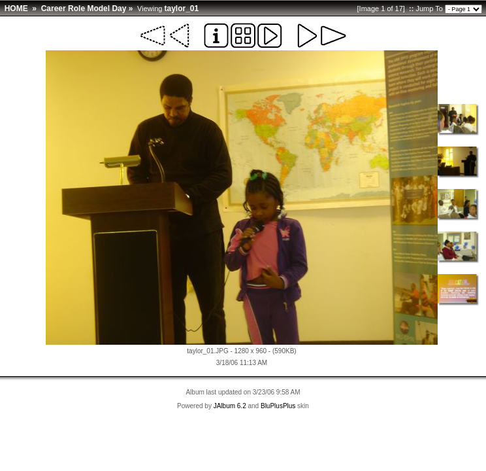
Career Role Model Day (84, 8)
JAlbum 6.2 (230, 406)
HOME (16, 8)
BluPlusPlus (278, 406)
